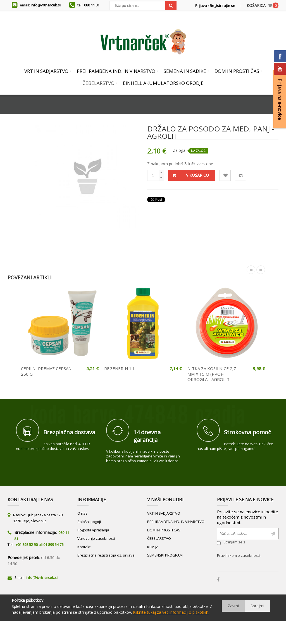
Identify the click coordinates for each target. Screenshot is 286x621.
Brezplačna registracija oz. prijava (106, 555)
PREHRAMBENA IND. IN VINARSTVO (175, 521)
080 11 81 (91, 5)
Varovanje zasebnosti (96, 538)
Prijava (201, 5)
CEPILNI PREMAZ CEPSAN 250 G (46, 371)
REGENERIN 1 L (119, 368)
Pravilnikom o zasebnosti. (239, 555)
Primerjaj (240, 175)
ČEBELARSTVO (159, 538)
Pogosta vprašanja (93, 530)
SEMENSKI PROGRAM (165, 555)
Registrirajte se (222, 5)
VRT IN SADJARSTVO (163, 513)
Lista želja (225, 175)
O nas (82, 513)
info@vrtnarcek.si (46, 5)
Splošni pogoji (89, 521)
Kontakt (83, 546)
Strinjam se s (231, 543)
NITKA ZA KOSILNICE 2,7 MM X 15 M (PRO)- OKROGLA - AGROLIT (211, 374)
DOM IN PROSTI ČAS (163, 530)
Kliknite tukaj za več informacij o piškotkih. (171, 612)
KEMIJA (152, 546)
